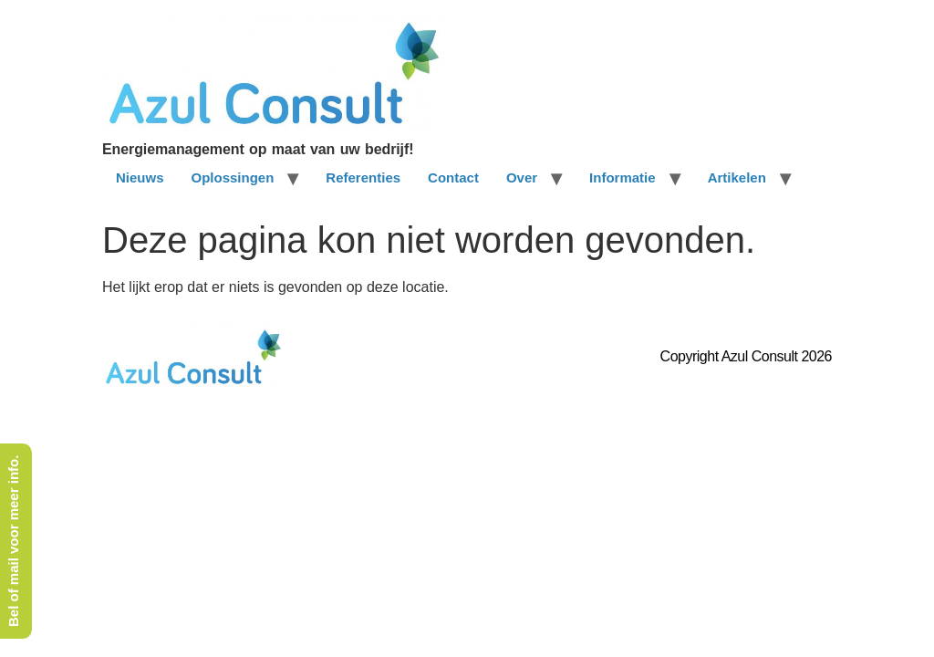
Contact (453, 177)
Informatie (622, 177)
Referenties (363, 177)
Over (521, 177)
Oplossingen (233, 177)
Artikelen (737, 177)
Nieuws (140, 177)
